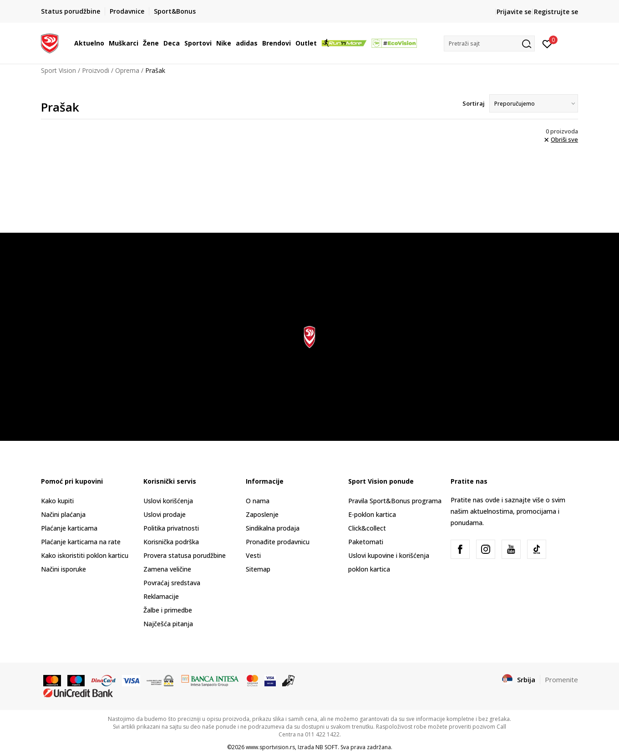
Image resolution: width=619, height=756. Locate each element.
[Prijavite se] (547, 43)
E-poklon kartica (372, 514)
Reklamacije (161, 596)
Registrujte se (556, 11)
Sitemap (258, 569)
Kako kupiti (57, 500)
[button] (489, 43)
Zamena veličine (167, 569)
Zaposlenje (262, 514)
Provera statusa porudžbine (184, 555)
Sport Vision (58, 70)
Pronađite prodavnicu (278, 541)
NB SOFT (326, 747)
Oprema (127, 70)
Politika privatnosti (171, 528)
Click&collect (367, 528)
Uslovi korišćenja (168, 500)
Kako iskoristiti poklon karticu (84, 555)
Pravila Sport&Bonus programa (394, 500)
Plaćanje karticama (69, 528)
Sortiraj (473, 103)
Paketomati (365, 541)
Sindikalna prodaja (272, 528)
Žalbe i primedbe (167, 610)
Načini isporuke (63, 569)
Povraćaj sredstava (171, 582)
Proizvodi (95, 70)
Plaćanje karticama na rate (81, 541)
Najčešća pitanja (168, 623)
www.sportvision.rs (270, 747)
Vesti (253, 555)
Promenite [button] (561, 679)
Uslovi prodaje (164, 514)
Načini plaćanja (63, 514)
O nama (257, 500)
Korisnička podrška (171, 541)
